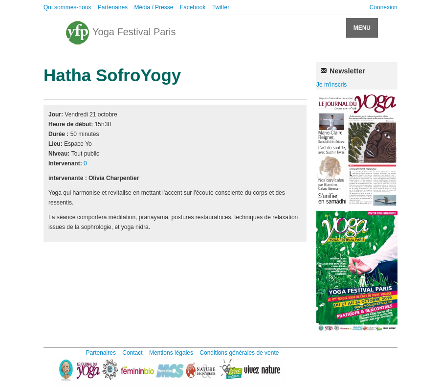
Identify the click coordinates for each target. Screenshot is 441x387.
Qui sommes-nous (67, 7)
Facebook (193, 7)
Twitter (220, 7)
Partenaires (113, 7)
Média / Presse (153, 7)
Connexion (383, 7)
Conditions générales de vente (239, 352)
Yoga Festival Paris (121, 33)
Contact (132, 352)
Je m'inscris (331, 84)
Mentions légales (171, 352)
